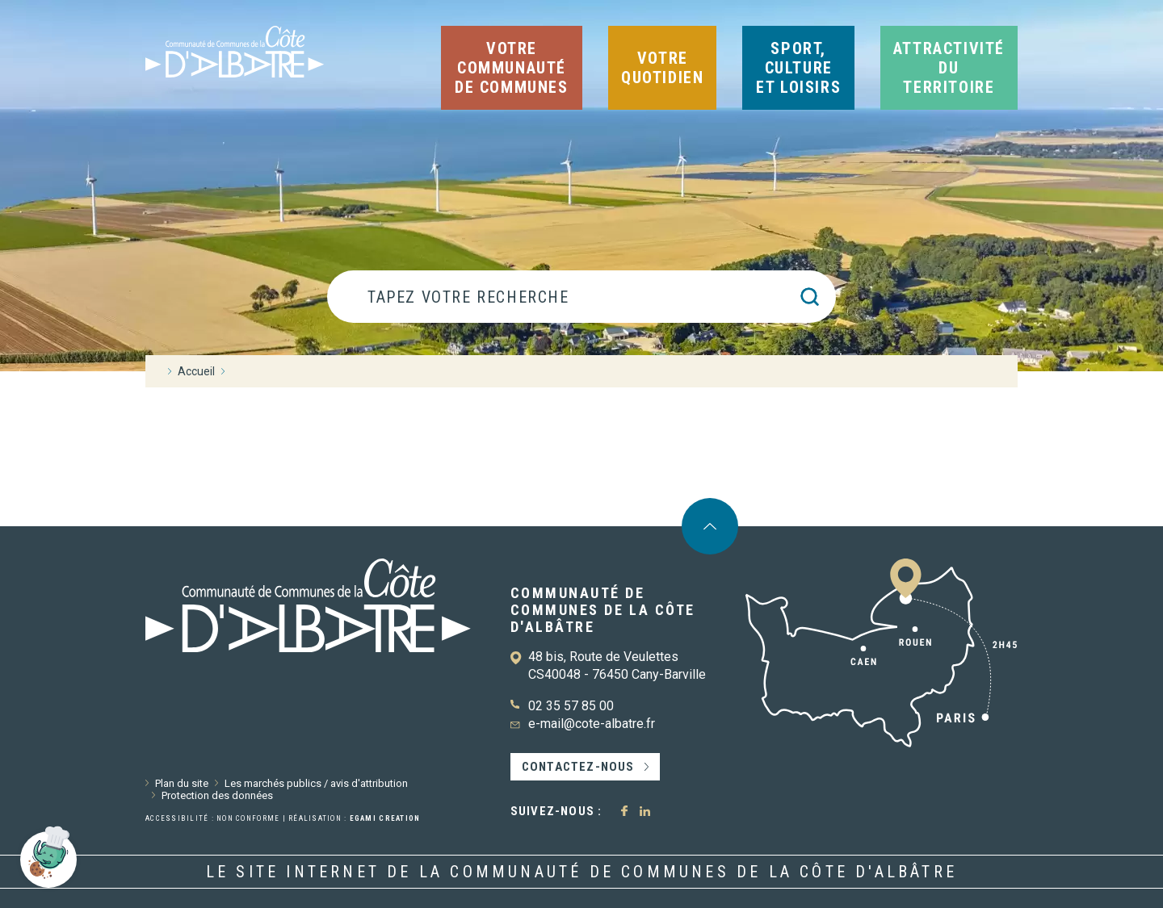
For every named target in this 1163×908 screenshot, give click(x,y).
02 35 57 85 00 (571, 705)
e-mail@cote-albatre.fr (591, 723)
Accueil (196, 371)
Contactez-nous (578, 766)
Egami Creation (385, 818)
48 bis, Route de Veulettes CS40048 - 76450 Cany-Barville (617, 665)
